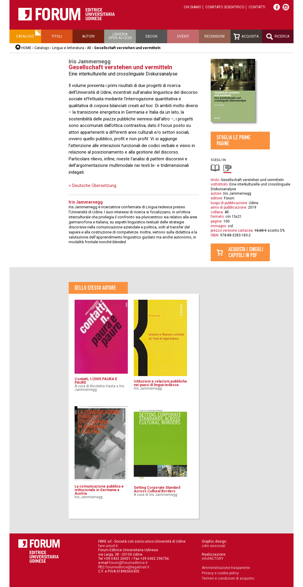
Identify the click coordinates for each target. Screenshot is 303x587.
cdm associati (213, 546)
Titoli (56, 36)
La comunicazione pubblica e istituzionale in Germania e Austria (99, 490)
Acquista (246, 36)
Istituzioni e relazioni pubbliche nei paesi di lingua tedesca (160, 383)
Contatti (257, 7)
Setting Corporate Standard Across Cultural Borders (157, 489)
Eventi (183, 36)
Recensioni (214, 36)
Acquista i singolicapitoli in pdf (245, 252)
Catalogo (25, 36)
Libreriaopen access (120, 36)
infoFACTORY (212, 559)
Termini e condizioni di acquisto (228, 578)
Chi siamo (192, 7)
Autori (88, 36)
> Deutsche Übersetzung (92, 185)
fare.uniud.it (108, 546)
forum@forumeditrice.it (128, 563)
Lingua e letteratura (68, 48)
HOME (26, 48)
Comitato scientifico (224, 7)
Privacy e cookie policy (220, 573)
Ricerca (277, 36)
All (89, 48)
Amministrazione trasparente (226, 568)
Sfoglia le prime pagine (234, 140)
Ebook (151, 36)
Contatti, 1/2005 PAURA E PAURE (96, 381)
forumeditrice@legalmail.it (127, 567)
